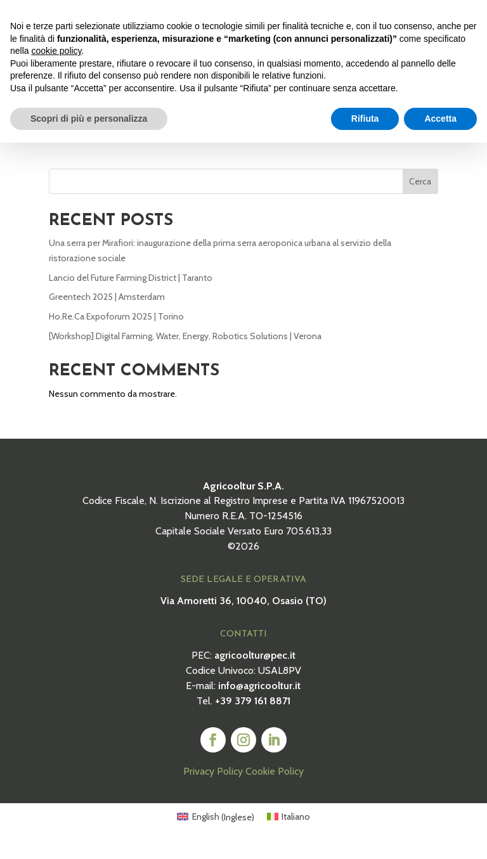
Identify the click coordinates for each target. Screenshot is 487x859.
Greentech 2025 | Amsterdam (107, 307)
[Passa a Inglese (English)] (216, 826)
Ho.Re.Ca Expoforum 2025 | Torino (116, 326)
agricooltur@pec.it (254, 665)
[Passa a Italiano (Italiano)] (289, 826)
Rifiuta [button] (365, 118)
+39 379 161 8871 (252, 710)
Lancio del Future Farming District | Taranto (130, 287)
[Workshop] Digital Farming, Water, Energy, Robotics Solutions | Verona (185, 345)
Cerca (420, 191)
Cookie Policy (274, 781)
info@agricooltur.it (259, 695)
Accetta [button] (440, 118)
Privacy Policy (213, 781)
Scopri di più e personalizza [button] (88, 118)
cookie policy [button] (56, 51)
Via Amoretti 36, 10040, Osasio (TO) (243, 610)
